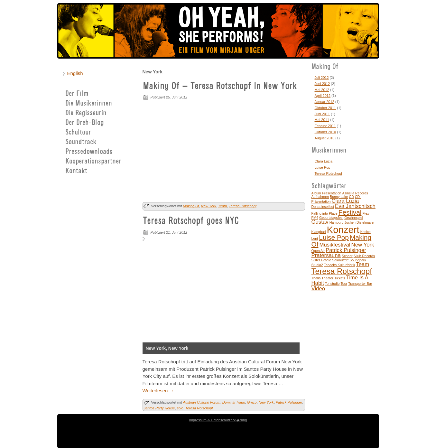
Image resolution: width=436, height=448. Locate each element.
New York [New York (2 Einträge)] (362, 245)
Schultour (78, 132)
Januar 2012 (324, 102)
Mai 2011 (322, 120)
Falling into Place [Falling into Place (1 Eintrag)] (324, 213)
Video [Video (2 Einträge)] (318, 288)
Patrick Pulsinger (289, 402)
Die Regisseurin (86, 113)
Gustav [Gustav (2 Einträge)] (320, 222)
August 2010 (325, 138)
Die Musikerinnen (88, 103)
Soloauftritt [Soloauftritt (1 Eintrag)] (340, 260)
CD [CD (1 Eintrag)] (351, 197)
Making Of (191, 206)
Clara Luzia (324, 161)
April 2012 (323, 96)
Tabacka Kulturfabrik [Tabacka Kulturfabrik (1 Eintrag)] (339, 265)
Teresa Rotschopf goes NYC (191, 221)
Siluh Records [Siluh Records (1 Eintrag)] (364, 256)
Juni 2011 (322, 114)
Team (222, 206)
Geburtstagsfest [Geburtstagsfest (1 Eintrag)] (331, 217)
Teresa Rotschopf (242, 206)
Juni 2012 (322, 84)
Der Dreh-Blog (84, 123)
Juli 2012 (322, 77)
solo (180, 408)
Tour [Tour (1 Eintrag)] (343, 283)
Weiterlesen (158, 390)
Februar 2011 (325, 126)
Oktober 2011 (325, 108)
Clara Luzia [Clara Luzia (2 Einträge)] (345, 201)
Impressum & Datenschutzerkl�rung (218, 420)
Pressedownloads (89, 152)
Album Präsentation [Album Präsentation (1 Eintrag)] (326, 193)
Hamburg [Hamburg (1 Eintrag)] (336, 222)
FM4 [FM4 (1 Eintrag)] (314, 217)
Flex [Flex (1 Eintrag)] (366, 213)
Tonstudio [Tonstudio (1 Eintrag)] (332, 283)
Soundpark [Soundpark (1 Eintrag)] (357, 260)
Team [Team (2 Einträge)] (362, 264)
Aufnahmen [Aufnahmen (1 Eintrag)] (320, 197)
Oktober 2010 (325, 132)
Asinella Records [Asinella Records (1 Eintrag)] (355, 193)
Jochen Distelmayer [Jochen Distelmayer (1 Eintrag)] (360, 222)
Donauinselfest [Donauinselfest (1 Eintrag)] (322, 207)
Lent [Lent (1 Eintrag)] (314, 238)
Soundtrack (81, 142)
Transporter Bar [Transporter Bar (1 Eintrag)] (360, 283)
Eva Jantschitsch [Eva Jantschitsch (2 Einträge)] (355, 206)
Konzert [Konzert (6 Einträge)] (343, 229)
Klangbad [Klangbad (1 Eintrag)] (318, 232)
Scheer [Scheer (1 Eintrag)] (347, 256)
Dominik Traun (233, 402)
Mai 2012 (322, 90)
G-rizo (252, 402)
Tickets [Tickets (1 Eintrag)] (339, 278)
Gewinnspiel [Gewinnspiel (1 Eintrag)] (353, 217)
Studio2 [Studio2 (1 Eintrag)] (317, 265)
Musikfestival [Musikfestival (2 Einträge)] (335, 245)
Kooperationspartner (93, 161)
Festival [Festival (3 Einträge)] (350, 212)
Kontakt (76, 171)
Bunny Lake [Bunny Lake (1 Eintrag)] (339, 197)
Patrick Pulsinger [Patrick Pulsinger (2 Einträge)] (346, 250)
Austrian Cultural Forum (201, 402)
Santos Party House (159, 408)
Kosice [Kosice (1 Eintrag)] (365, 232)
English (75, 73)
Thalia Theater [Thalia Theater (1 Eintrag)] (322, 278)
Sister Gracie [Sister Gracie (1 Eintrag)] (321, 260)
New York (208, 206)
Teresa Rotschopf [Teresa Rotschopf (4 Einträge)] (341, 271)
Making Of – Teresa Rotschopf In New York (220, 86)
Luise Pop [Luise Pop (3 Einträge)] (334, 237)
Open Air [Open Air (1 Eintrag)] (318, 251)
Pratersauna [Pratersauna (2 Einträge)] (326, 255)
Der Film (76, 94)
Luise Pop (322, 167)
